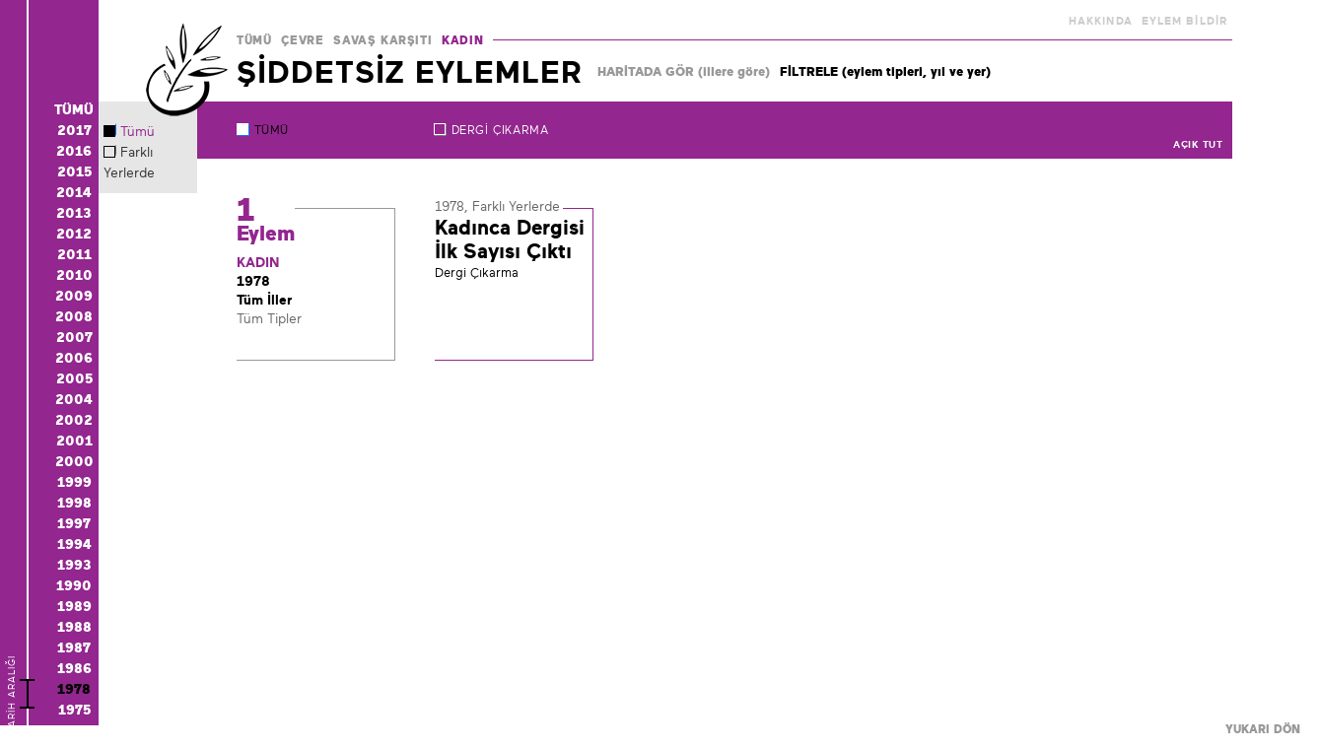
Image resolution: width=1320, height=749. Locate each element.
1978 (74, 689)
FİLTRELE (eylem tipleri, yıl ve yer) (885, 71)
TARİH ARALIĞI (11, 725)
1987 (74, 647)
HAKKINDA (1101, 21)
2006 (74, 358)
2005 (74, 378)
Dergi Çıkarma (500, 130)
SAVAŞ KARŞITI (382, 40)
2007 (74, 337)
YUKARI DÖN (1262, 729)
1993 (74, 565)
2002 (74, 420)
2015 (74, 171)
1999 (74, 482)
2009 (74, 296)
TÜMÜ (254, 40)
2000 (74, 461)
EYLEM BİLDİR (1184, 21)
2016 (74, 151)
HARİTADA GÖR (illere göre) (683, 71)
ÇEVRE (302, 40)
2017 (74, 130)
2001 (74, 440)
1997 (74, 523)
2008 (74, 316)
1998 (74, 503)
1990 (74, 585)
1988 (74, 627)
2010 (74, 275)
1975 (74, 709)
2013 (74, 213)
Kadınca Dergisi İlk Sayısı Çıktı (510, 239)
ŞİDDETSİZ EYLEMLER (410, 72)
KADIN (462, 40)
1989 (74, 606)
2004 (74, 399)
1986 (74, 668)
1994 (74, 544)
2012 (74, 233)
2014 (74, 192)
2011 (74, 254)
